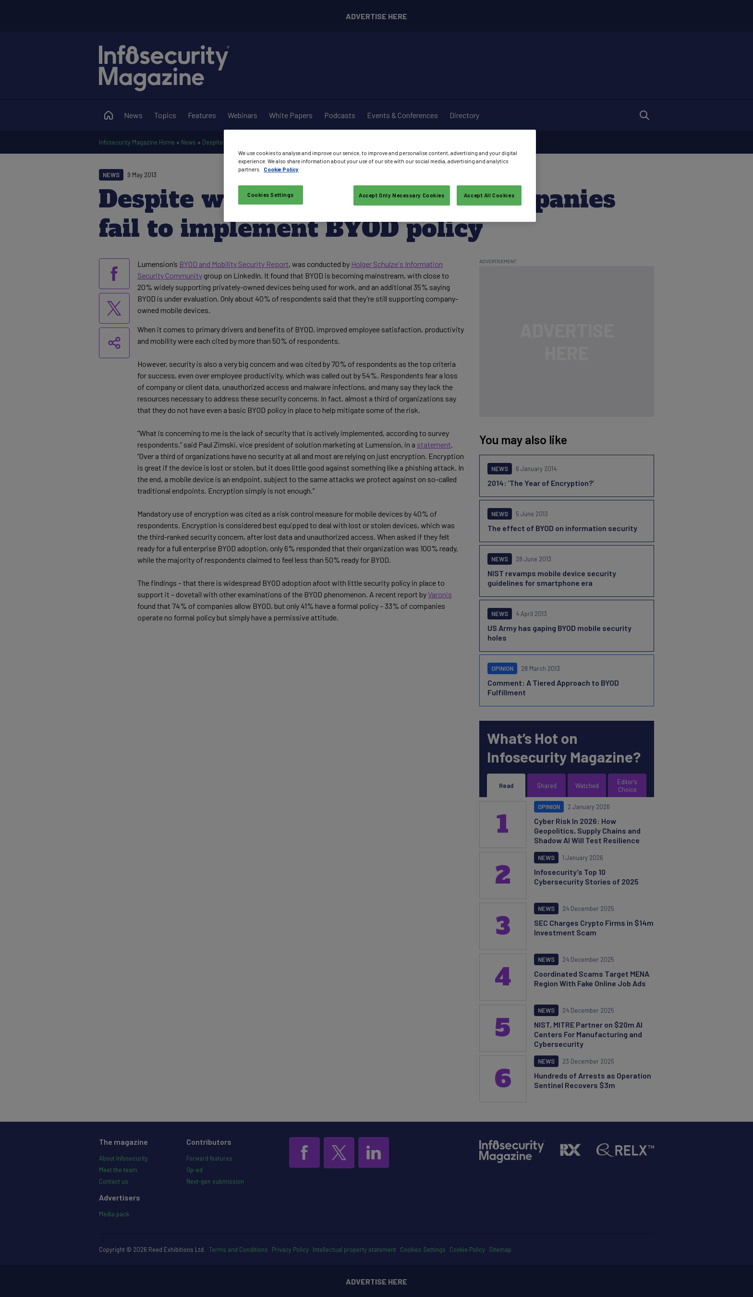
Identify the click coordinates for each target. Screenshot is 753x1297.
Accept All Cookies (489, 195)
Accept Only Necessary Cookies (402, 195)
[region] (380, 176)
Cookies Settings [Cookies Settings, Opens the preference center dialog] (270, 195)
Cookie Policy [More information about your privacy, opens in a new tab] (281, 169)
